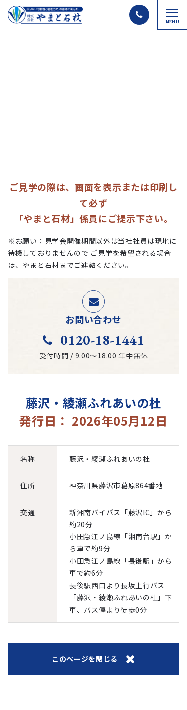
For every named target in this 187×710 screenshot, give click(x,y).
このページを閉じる (93, 659)
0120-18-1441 (93, 340)
